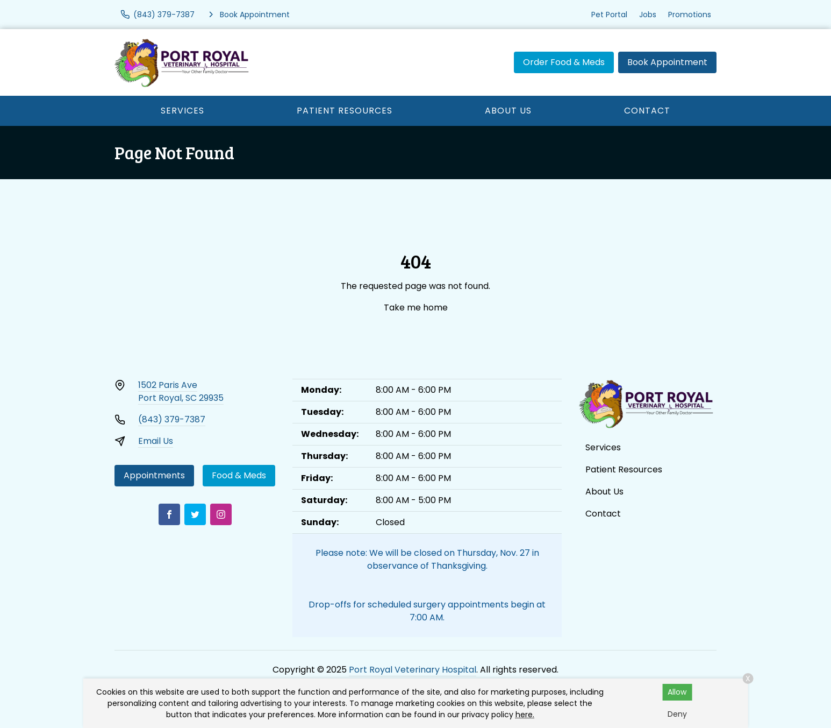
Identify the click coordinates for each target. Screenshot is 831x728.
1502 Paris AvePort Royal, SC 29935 (181, 391)
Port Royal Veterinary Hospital (412, 669)
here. (524, 714)
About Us (508, 110)
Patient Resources (344, 110)
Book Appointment (667, 62)
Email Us (155, 441)
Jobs (647, 14)
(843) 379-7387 (171, 419)
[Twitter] (195, 514)
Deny (677, 714)
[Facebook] (169, 514)
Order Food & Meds (564, 62)
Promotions (689, 14)
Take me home (416, 307)
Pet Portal (609, 14)
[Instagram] (221, 514)
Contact (647, 110)
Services (182, 110)
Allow (677, 692)
